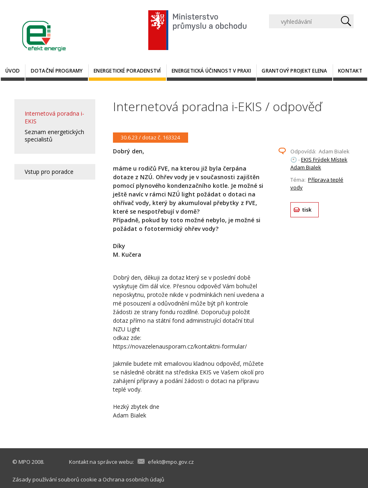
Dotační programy (57, 70)
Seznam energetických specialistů (54, 135)
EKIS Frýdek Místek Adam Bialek (318, 163)
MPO (24, 461)
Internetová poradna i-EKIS (54, 117)
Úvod (12, 70)
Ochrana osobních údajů (133, 479)
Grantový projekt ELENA (294, 70)
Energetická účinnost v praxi (211, 70)
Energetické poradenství (127, 70)
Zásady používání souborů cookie (54, 479)
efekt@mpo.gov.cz (171, 461)
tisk (307, 209)
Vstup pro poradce (49, 172)
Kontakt (350, 70)
